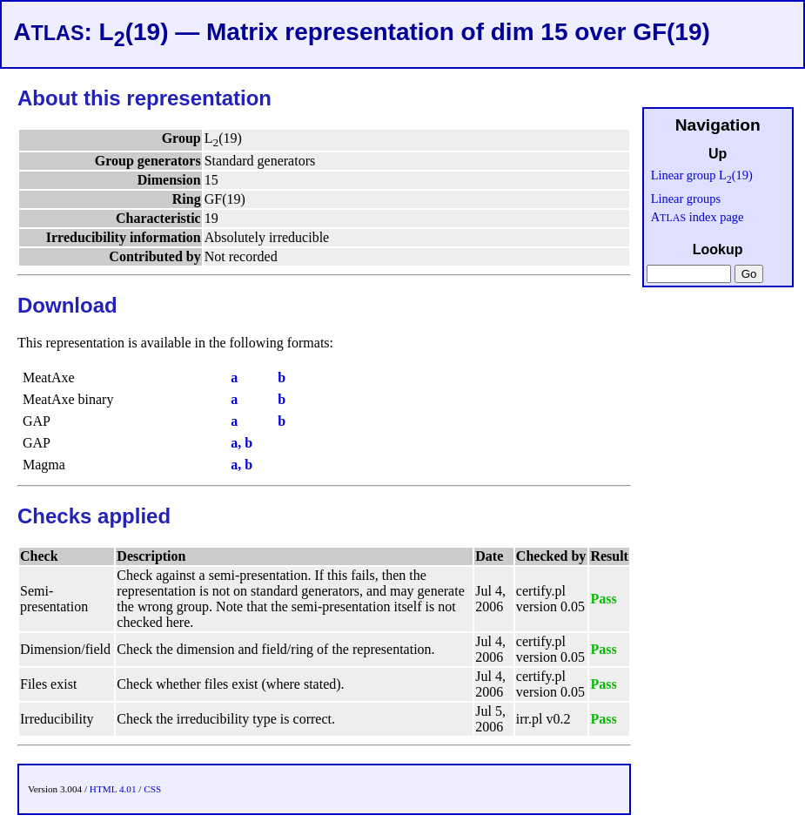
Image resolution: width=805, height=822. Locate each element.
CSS (152, 789)
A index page (697, 217)
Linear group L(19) (702, 175)
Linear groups (686, 199)
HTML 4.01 (113, 789)
